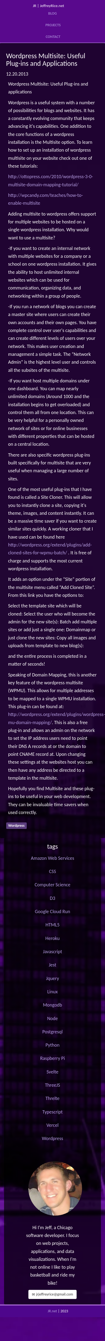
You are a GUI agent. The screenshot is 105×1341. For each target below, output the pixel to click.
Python (52, 1045)
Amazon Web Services (52, 858)
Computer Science (52, 885)
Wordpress (52, 1138)
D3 (52, 898)
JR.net (52, 1311)
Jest (52, 965)
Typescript (52, 1112)
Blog (52, 13)
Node (52, 1018)
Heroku (52, 938)
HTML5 (52, 925)
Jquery (52, 978)
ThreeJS (52, 1085)
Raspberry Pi (52, 1058)
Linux (52, 992)
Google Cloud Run (52, 911)
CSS (52, 871)
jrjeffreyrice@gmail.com (52, 1294)
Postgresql (52, 1032)
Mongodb (52, 1005)
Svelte (53, 1072)
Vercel (52, 1125)
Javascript (52, 952)
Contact (53, 36)
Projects (53, 25)
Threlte (52, 1098)
